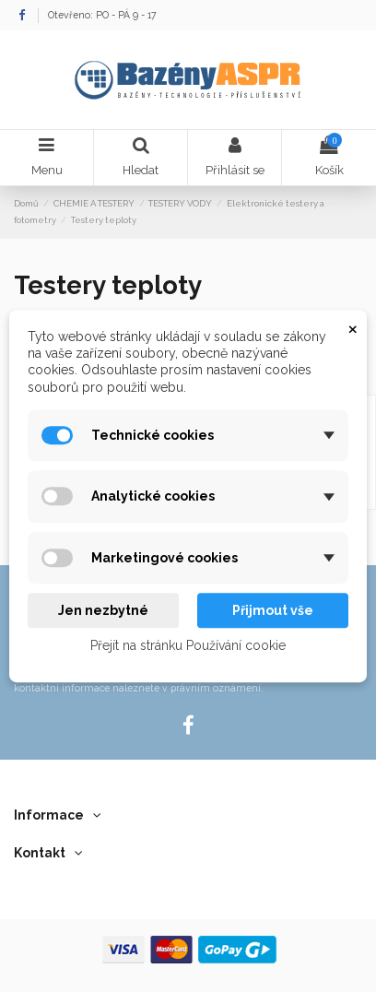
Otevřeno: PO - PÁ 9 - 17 (102, 14)
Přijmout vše (272, 610)
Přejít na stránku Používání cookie (188, 646)
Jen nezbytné (103, 610)
